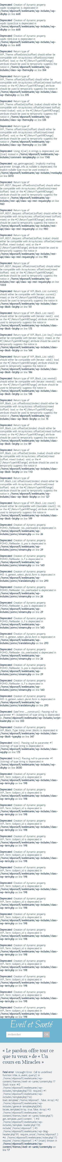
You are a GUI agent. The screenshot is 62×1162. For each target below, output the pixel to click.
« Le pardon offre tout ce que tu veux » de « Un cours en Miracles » (28, 1056)
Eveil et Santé (31, 1025)
